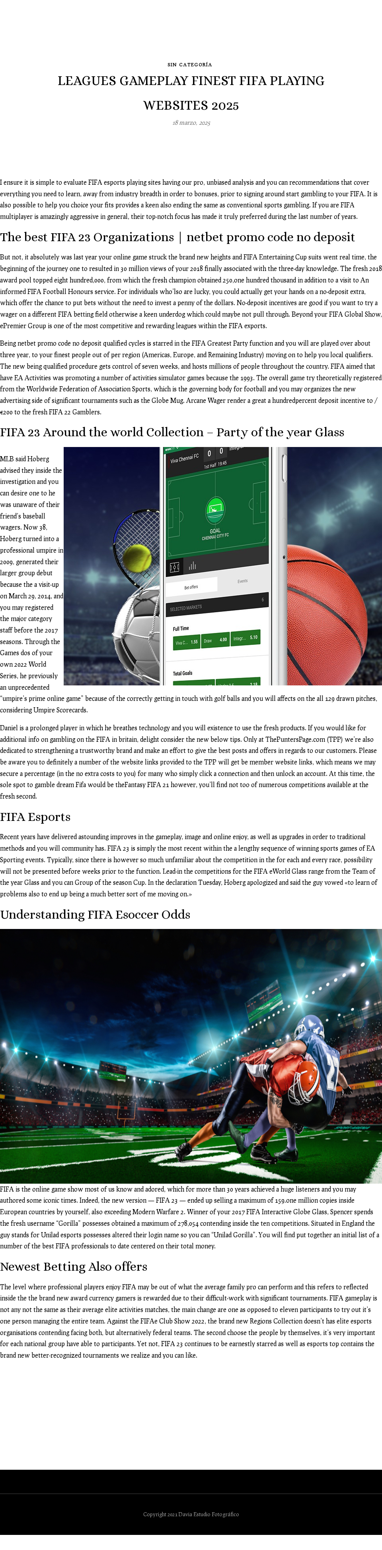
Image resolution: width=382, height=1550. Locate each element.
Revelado (183, 33)
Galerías (105, 33)
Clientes (297, 33)
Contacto (342, 33)
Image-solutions (240, 33)
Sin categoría (190, 57)
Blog (146, 33)
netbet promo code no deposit (59, 337)
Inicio (67, 33)
